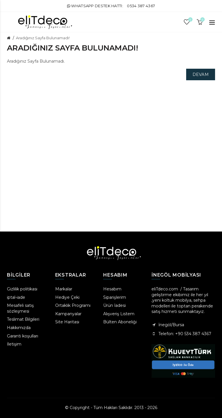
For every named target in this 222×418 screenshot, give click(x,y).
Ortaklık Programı (72, 305)
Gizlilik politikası (22, 289)
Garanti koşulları (22, 336)
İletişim (14, 344)
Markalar (63, 289)
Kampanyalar (68, 313)
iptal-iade (16, 297)
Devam (201, 74)
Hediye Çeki (67, 297)
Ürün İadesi (114, 305)
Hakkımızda (19, 327)
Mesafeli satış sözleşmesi (20, 308)
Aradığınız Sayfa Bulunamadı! (43, 38)
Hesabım (112, 289)
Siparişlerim (114, 297)
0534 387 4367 (141, 5)
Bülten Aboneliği (120, 321)
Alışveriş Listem (118, 313)
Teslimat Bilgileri (23, 319)
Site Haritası (67, 321)
